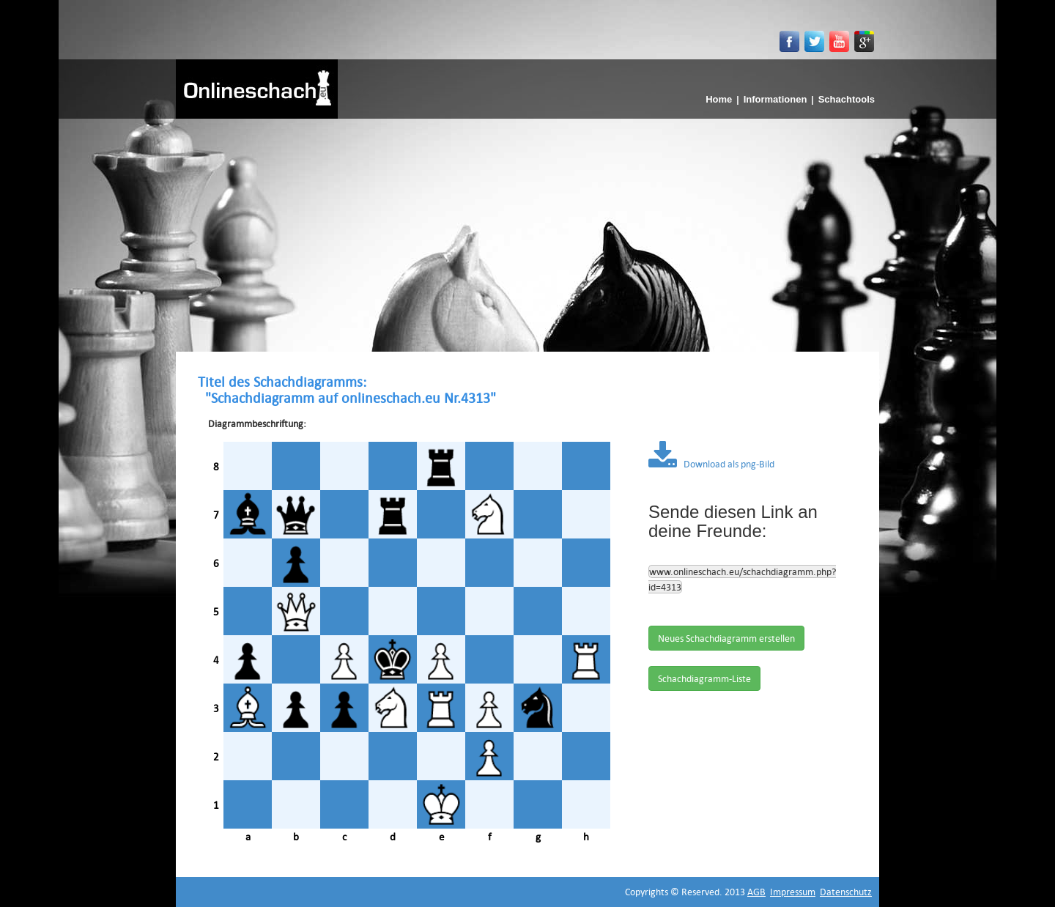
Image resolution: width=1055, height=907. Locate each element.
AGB (756, 891)
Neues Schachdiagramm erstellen (726, 638)
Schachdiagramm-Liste (704, 678)
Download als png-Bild (711, 464)
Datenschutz (846, 891)
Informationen (775, 99)
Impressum (792, 891)
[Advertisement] (527, 228)
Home (719, 99)
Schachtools (846, 99)
